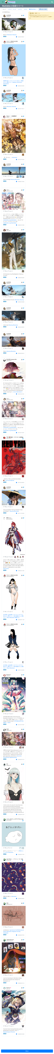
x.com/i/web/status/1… (18, 391)
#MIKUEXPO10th (19, 721)
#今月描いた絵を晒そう (8, 614)
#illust (8, 617)
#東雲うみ (17, 617)
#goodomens (12, 930)
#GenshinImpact (6, 1031)
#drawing (14, 34)
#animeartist (6, 83)
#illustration (9, 34)
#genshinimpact (13, 757)
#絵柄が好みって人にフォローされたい (12, 80)
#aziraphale (5, 932)
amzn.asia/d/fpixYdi (9, 480)
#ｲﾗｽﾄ (6, 852)
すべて (4, 9)
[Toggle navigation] (3, 2)
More (27, 1051)
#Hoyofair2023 (6, 757)
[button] (52, 2)
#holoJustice (6, 568)
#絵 (14, 616)
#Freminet (13, 1031)
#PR (15, 721)
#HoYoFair (19, 756)
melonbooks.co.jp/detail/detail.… (10, 220)
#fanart (4, 931)
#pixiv (9, 722)
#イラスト (16, 614)
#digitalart (14, 82)
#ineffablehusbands (19, 930)
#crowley (18, 931)
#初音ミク (5, 722)
